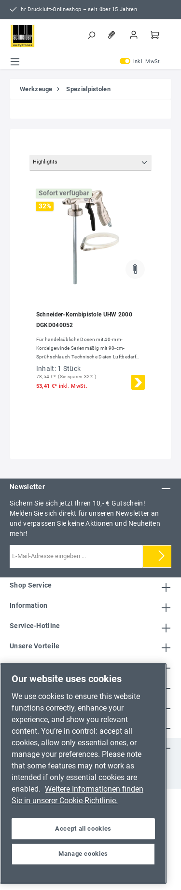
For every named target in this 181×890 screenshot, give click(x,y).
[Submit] (161, 556)
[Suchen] (92, 34)
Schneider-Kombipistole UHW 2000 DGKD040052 (84, 320)
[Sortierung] (90, 163)
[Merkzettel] (113, 34)
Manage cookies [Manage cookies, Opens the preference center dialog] (83, 853)
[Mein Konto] (134, 34)
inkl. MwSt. (141, 62)
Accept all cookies (83, 828)
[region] (83, 773)
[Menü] (15, 61)
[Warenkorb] (156, 34)
